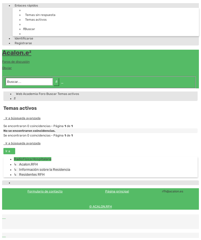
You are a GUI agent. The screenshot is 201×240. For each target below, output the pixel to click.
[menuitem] (39, 15)
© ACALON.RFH (100, 206)
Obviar (7, 68)
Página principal (117, 191)
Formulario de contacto (45, 191)
